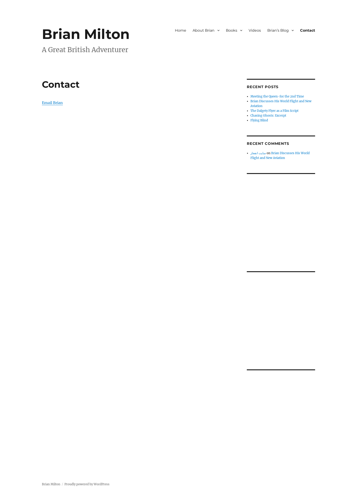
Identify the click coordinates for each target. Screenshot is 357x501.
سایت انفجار (258, 153)
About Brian (203, 30)
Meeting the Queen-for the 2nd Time (277, 96)
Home (180, 30)
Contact (307, 30)
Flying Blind (259, 120)
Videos (255, 30)
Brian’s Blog (278, 30)
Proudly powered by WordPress (87, 484)
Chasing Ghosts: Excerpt (268, 116)
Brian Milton (86, 34)
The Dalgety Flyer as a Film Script (274, 111)
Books (231, 30)
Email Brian (52, 102)
